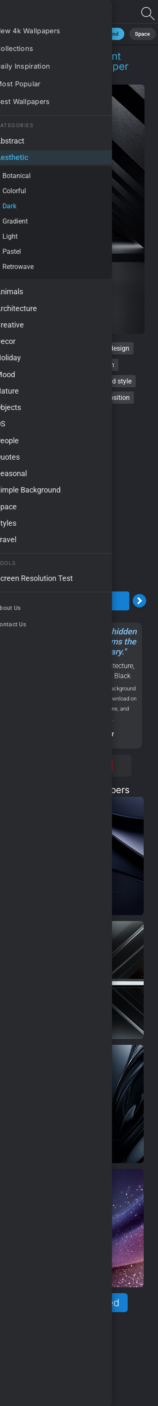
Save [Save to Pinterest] (103, 765)
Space (133, 33)
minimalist (47, 365)
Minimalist (39, 33)
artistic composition (100, 398)
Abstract (98, 676)
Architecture (115, 666)
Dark (70, 76)
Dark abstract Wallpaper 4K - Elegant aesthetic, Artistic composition (50, 14)
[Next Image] (139, 600)
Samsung (69, 676)
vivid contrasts (37, 398)
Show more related (74, 1303)
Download (74, 601)
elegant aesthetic (39, 381)
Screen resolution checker (74, 734)
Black (122, 676)
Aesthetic (38, 76)
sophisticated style (103, 381)
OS (48, 676)
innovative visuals (72, 414)
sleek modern (94, 365)
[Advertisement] (79, 506)
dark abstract (35, 348)
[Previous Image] (9, 600)
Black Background (89, 33)
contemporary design (98, 348)
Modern (29, 676)
